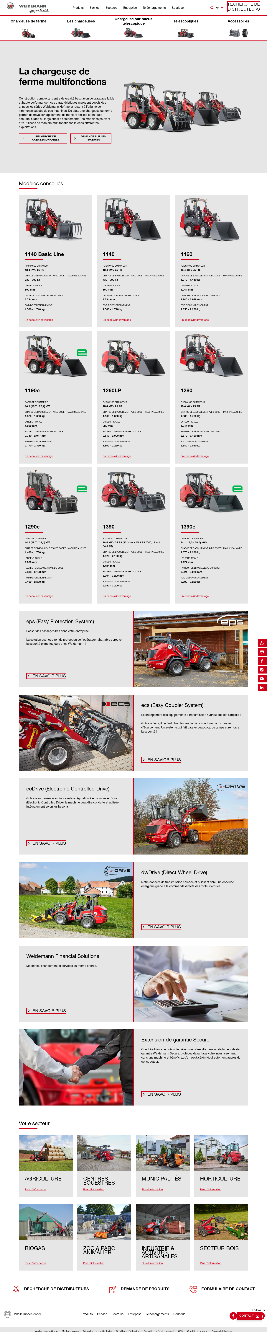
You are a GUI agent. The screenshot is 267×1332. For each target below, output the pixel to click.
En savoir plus (46, 675)
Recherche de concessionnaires (45, 138)
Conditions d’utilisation (127, 1321)
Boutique (178, 7)
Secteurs (111, 7)
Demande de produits (138, 1280)
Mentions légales (70, 1321)
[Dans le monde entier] (22, 1303)
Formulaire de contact (222, 1280)
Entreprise (130, 7)
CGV (180, 1321)
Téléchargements (154, 7)
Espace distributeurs (222, 1321)
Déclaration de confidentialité (97, 1321)
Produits (78, 7)
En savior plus (161, 759)
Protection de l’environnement (159, 1321)
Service (95, 7)
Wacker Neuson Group (46, 1321)
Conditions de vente (197, 1321)
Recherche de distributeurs (246, 7)
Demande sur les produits (93, 138)
